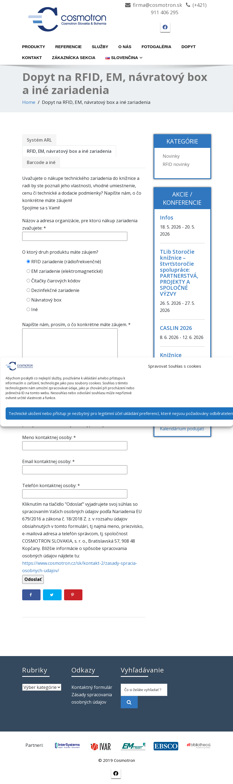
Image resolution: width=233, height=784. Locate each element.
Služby (100, 46)
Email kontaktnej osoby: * (74, 465)
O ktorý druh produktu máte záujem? (60, 252)
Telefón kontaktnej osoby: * (74, 489)
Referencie (68, 46)
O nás (124, 46)
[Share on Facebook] (31, 594)
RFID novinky (176, 164)
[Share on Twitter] (52, 594)
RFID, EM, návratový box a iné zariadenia (69, 151)
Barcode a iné (41, 162)
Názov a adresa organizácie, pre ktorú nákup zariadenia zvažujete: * (79, 228)
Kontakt (32, 57)
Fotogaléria (156, 46)
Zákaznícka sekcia (74, 57)
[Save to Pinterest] (73, 594)
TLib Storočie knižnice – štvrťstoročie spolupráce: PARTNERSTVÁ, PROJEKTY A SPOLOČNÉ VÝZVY (179, 272)
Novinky (171, 156)
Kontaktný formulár (91, 687)
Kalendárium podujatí (182, 429)
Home (28, 102)
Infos (166, 217)
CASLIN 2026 (176, 328)
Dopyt (189, 46)
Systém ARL (39, 140)
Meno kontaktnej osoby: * (74, 441)
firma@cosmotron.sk (157, 5)
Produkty (33, 46)
